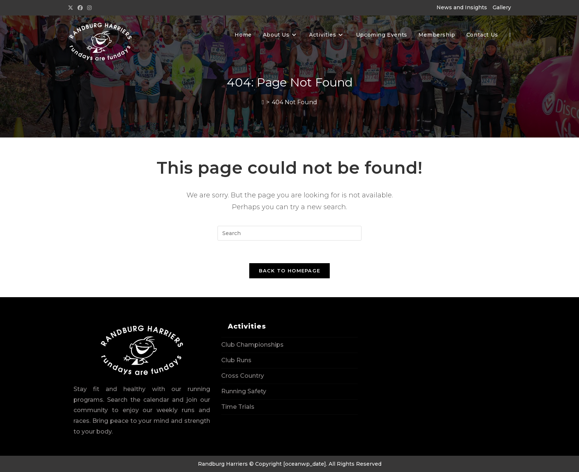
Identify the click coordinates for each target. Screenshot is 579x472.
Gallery (502, 7)
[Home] (263, 102)
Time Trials (237, 406)
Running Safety (243, 391)
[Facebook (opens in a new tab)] (80, 7)
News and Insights (461, 7)
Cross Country (242, 375)
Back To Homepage (290, 271)
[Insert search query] (289, 233)
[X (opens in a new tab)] (71, 7)
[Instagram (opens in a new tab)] (89, 7)
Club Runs (236, 360)
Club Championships (252, 344)
